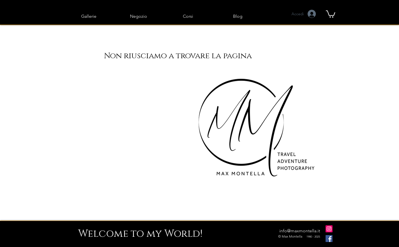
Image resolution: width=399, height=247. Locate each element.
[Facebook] (329, 238)
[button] (330, 14)
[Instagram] (329, 228)
